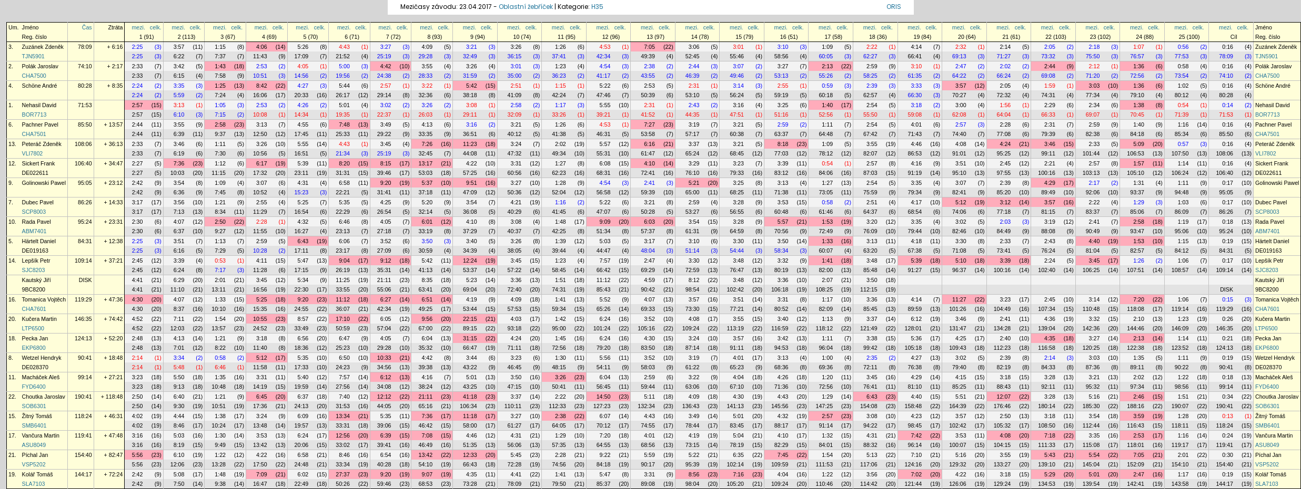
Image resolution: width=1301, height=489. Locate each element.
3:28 (738, 202)
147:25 (824, 406)
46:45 (515, 367)
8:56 (694, 474)
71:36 (781, 386)
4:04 (738, 377)
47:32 (515, 153)
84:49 (1004, 231)
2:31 (694, 85)
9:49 (220, 445)
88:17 (781, 425)
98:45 (915, 425)
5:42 (471, 85)
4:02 (137, 416)
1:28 (560, 183)
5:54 (1094, 455)
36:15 (515, 56)
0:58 (1183, 66)
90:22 (1182, 367)
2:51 (516, 85)
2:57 (385, 85)
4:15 (960, 377)
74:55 (648, 425)
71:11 (515, 348)
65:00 (692, 192)
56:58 (604, 192)
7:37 (220, 56)
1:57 (1138, 163)
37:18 (425, 192)
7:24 (220, 95)
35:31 (384, 270)
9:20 (385, 183)
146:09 (1180, 328)
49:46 (737, 75)
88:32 (870, 445)
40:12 (515, 134)
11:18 (470, 416)
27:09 (384, 250)
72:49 (826, 231)
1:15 (220, 47)
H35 (597, 6)
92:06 (1093, 192)
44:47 (604, 250)
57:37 (648, 231)
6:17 (261, 163)
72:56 (1137, 75)
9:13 (179, 386)
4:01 (916, 124)
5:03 (605, 241)
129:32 (957, 464)
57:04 (384, 328)
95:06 (1182, 231)
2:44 (694, 66)
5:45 (516, 455)
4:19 (471, 299)
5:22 (605, 85)
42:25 (559, 231)
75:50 (1093, 56)
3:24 (516, 144)
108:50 (1046, 425)
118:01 (1135, 445)
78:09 (85, 47)
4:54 (605, 66)
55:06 (384, 289)
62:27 (870, 56)
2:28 (1005, 124)
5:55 (605, 105)
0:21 (1227, 338)
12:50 (260, 134)
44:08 (470, 153)
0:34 (1227, 396)
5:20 (426, 202)
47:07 (604, 212)
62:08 (959, 114)
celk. (156, 27)
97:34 (1137, 386)
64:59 (737, 231)
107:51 (1135, 270)
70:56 (781, 231)
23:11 (302, 173)
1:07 (1138, 47)
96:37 (959, 270)
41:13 (425, 270)
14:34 (302, 114)
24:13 (302, 406)
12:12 (384, 396)
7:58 (220, 75)
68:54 (915, 212)
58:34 (781, 250)
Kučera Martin (39, 319)
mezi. (138, 27)
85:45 (870, 309)
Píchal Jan (35, 455)
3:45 (385, 144)
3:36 (516, 280)
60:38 (737, 134)
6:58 (344, 183)
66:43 (470, 464)
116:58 (1046, 348)
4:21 (516, 202)
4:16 (916, 163)
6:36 (179, 192)
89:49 (1048, 192)
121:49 (869, 328)
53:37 (470, 270)
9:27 (220, 231)
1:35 (1138, 358)
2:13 (827, 66)
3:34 (179, 358)
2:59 (872, 66)
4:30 (137, 299)
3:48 (738, 260)
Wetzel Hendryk (42, 358)
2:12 (1094, 66)
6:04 (426, 338)
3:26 (516, 47)
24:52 (260, 328)
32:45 (425, 153)
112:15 (869, 289)
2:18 (1094, 47)
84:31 (85, 241)
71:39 (1182, 114)
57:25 (470, 173)
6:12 (916, 319)
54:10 (425, 464)
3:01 (738, 47)
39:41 (384, 445)
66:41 (915, 56)
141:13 (735, 406)
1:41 (827, 260)
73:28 (470, 484)
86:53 (915, 153)
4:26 (303, 105)
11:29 (260, 212)
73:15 (692, 445)
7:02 (916, 474)
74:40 (959, 134)
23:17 (343, 250)
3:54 (179, 183)
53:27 (692, 212)
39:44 (559, 250)
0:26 (1227, 319)
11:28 (260, 270)
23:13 (343, 231)
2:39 (872, 85)
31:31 (343, 173)
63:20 (870, 250)
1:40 (827, 105)
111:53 (824, 464)
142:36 (1091, 328)
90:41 (85, 358)
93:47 (1137, 231)
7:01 (179, 348)
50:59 (343, 328)
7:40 (344, 396)
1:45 (560, 338)
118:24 (83, 416)
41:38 (559, 134)
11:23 (470, 144)
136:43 (691, 406)
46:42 (425, 425)
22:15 (470, 319)
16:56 (260, 289)
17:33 (302, 367)
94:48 (1182, 192)
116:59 (780, 328)
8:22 (220, 348)
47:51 (737, 114)
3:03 (1094, 85)
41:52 (648, 114)
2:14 (1005, 47)
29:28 (425, 56)
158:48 (913, 406)
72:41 (648, 173)
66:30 (915, 95)
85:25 (959, 386)
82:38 (1093, 134)
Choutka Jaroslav (43, 396)
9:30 (179, 406)
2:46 (1138, 396)
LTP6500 (33, 328)
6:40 (179, 396)
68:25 (737, 192)
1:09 (827, 47)
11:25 (343, 280)
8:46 (179, 425)
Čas (87, 27)
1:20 (827, 377)
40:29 (515, 212)
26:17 (343, 95)
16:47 (260, 484)
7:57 (605, 260)
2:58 (516, 105)
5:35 (344, 202)
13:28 (218, 464)
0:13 (1227, 416)
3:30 (738, 241)
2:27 (137, 163)
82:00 (826, 270)
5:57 (605, 144)
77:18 (1004, 212)
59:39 (648, 192)
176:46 (1002, 406)
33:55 (343, 289)
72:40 (515, 289)
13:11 (218, 289)
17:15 (302, 270)
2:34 (1094, 105)
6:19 (179, 153)
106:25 (1091, 270)
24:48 (302, 464)
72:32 (1004, 95)
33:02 (343, 445)
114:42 (869, 484)
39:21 (604, 114)
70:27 (959, 95)
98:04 (692, 484)
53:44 (470, 309)
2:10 (1138, 319)
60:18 (826, 95)
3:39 (783, 163)
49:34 (559, 153)
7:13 (179, 212)
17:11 (302, 250)
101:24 (602, 328)
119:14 (1180, 309)
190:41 (83, 396)
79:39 (1048, 134)
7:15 (220, 114)
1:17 (560, 105)
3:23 (738, 163)
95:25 (1004, 153)
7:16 (738, 474)
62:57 (870, 95)
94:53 (781, 348)
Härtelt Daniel (39, 241)
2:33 (137, 66)
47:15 (515, 386)
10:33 (384, 358)
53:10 (692, 95)
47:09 (470, 192)
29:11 (470, 114)
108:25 (824, 289)
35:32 (425, 348)
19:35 (343, 114)
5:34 (303, 280)
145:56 (780, 406)
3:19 (694, 124)
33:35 (425, 134)
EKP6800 (34, 348)
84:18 (1137, 134)
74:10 (85, 66)
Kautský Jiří (36, 280)
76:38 (915, 367)
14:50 (604, 396)
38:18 (470, 95)
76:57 (1137, 56)
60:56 (515, 173)
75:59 (870, 192)
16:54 (302, 212)
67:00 (425, 328)
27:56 (343, 386)
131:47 (957, 328)
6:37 (179, 231)
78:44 (692, 425)
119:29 (83, 299)
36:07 (343, 309)
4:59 (649, 280)
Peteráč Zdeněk (42, 144)
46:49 (425, 445)
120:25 (1091, 348)
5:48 (179, 367)
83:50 (648, 348)
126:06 (957, 484)
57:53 (515, 309)
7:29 (220, 250)
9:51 (471, 183)
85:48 (870, 270)
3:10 (783, 47)
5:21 (694, 183)
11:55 (260, 231)
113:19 (735, 328)
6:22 (179, 56)
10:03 (177, 173)
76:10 (692, 173)
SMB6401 (34, 425)
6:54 (385, 455)
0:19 (1227, 241)
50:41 (559, 386)
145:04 (1091, 464)
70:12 (604, 425)
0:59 (827, 85)
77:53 (1182, 56)
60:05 (826, 56)
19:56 (343, 75)
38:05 (515, 250)
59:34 (559, 309)
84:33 (1048, 367)
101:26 (957, 309)
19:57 (302, 425)
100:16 (1046, 173)
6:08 (605, 163)
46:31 (604, 134)
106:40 (83, 163)
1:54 (220, 319)
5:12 (960, 202)
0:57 (1183, 144)
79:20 (604, 348)
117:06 (869, 464)
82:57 (1137, 250)
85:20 (1004, 192)
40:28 (384, 464)
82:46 (959, 231)
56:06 (515, 445)
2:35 (872, 358)
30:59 (425, 250)
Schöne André (39, 85)
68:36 (781, 367)
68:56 (648, 445)
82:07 (870, 153)
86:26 (85, 202)
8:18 (783, 144)
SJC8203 (33, 270)
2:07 (827, 280)
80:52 (781, 309)
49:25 (425, 309)
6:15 (179, 75)
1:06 (1183, 260)
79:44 (915, 231)
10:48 (218, 386)
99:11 (1048, 153)
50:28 (648, 212)
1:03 (1183, 202)
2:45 (1005, 163)
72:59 (692, 270)
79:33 (737, 173)
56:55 (737, 212)
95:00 (559, 328)
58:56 (781, 56)
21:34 (343, 153)
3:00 (960, 105)
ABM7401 (34, 231)
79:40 (959, 367)
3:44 (471, 358)
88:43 (1004, 386)
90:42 (648, 289)
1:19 (1183, 222)
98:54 (692, 289)
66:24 (1004, 75)
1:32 (827, 435)
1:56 (1005, 105)
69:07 (1093, 114)
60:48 (781, 212)
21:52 (343, 56)
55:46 (737, 56)
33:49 (302, 328)
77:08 (1004, 134)
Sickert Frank (38, 163)
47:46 (604, 95)
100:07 (957, 445)
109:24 (691, 328)
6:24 (179, 270)
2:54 (872, 105)
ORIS (893, 6)
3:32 (783, 260)
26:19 (343, 270)
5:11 (649, 396)
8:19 (179, 445)
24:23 (343, 367)
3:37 (694, 144)
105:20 (735, 484)
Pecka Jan (35, 338)
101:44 (1091, 153)
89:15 (470, 328)
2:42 (137, 183)
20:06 (302, 445)
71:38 (781, 192)
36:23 (559, 75)
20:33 (302, 95)
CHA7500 (34, 75)
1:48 (560, 222)
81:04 (1093, 250)
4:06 (261, 47)
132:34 (646, 406)
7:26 (426, 144)
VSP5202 (34, 464)
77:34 (1093, 95)
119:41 (83, 435)
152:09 (1135, 464)
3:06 (694, 47)
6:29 (179, 280)
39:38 (425, 367)
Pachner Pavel (40, 124)
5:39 (303, 163)
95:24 (85, 222)
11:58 (260, 367)
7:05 (649, 47)
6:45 (261, 396)
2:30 (137, 222)
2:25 (137, 47)
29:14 (384, 95)
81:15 (1048, 212)
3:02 (385, 105)
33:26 (559, 114)
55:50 (870, 114)
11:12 (604, 280)
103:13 (1091, 173)
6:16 (649, 144)
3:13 (179, 105)
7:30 (220, 153)
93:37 (1137, 192)
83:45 (737, 425)
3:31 (516, 163)
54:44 (737, 250)
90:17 (648, 464)
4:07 (179, 222)
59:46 (384, 484)
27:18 (384, 231)
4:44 (179, 416)
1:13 (220, 241)
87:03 (870, 173)
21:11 (384, 280)
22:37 (384, 114)
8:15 (385, 163)
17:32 (260, 173)
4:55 (303, 124)
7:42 (916, 435)
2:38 (649, 66)
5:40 (303, 377)
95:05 (85, 183)
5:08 (179, 474)
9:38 (220, 484)
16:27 (302, 231)
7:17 (220, 270)
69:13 (959, 56)
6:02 (303, 474)
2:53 (261, 66)
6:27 (385, 299)
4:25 (385, 202)
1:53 (827, 222)
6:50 (344, 358)
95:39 (692, 464)
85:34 (1182, 134)
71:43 (915, 134)
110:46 (824, 484)
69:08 (1048, 75)
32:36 (425, 95)
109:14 (83, 260)
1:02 (1183, 85)
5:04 (738, 435)
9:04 (344, 260)
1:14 (1183, 163)
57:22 (515, 270)
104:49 (1002, 309)
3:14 (738, 85)
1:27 (560, 163)
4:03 (516, 319)
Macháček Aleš (41, 377)
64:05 (559, 425)
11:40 (260, 348)
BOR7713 (34, 114)
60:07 (826, 250)
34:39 (470, 250)
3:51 (960, 163)
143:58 (1180, 484)
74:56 (559, 464)
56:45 (604, 386)
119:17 (1180, 445)
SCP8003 (34, 212)
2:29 (1049, 105)
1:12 (220, 163)
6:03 (649, 222)
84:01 (826, 445)
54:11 (604, 367)
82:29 (781, 445)
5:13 (872, 455)
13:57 (218, 328)
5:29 (1049, 474)
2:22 (872, 47)
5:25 (303, 202)
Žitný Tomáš (37, 416)
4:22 (471, 163)
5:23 (471, 280)
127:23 (602, 406)
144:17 (83, 474)
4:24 (1005, 144)
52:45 (692, 56)
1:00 (827, 358)
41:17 (604, 75)
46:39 (692, 75)
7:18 (1049, 435)
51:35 (470, 445)
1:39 (560, 241)
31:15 (470, 338)
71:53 (85, 105)
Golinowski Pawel (44, 183)
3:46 (179, 144)
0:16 (1227, 47)
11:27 (959, 299)
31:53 (343, 406)
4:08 (960, 144)
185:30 (1091, 406)
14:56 (302, 75)
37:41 (559, 56)
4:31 (303, 183)
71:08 (959, 250)
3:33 (916, 85)
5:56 (605, 358)
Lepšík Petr (36, 260)
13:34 (343, 416)
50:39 (648, 95)
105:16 (646, 328)
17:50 (260, 464)
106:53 (1135, 153)
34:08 (384, 386)
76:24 (1048, 250)
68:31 (604, 173)
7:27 (649, 124)
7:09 (261, 474)
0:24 (1227, 435)
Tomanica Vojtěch (44, 299)
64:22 (959, 75)
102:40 (1046, 270)
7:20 (1138, 299)
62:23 (559, 173)
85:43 (604, 289)
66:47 (470, 348)
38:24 (425, 386)
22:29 (343, 212)
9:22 (605, 455)
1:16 (1183, 124)
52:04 (559, 192)
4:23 (916, 416)
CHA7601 (34, 309)
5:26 (303, 47)
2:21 (1049, 163)
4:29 (1049, 183)
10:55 (260, 319)
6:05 (385, 319)
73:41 (1004, 250)
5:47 (303, 260)
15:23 (302, 192)
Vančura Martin (40, 435)
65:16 (425, 406)
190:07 (1180, 406)
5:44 (344, 85)
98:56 (1182, 386)
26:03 (425, 114)
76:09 (870, 231)
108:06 (83, 144)
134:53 (1046, 484)
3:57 (179, 47)
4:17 (916, 202)
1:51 (560, 280)
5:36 (916, 338)
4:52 (137, 319)
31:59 (470, 75)
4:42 (385, 66)
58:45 (559, 270)
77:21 (737, 309)
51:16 (781, 114)
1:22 (1183, 377)
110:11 (513, 406)
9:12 (385, 260)
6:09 (303, 416)
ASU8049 (34, 445)
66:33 (1048, 114)
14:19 (260, 386)
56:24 (737, 95)
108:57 (1180, 270)
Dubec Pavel (38, 202)
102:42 (735, 289)
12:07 (1004, 396)
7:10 (916, 455)
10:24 (218, 425)
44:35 (692, 114)
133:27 (1002, 464)
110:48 (1091, 309)
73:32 (1048, 56)
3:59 (1138, 416)
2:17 (1094, 183)
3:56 (179, 202)
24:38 (384, 75)
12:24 (470, 260)
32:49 (470, 56)
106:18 (780, 289)
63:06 (692, 386)
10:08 (260, 114)
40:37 (515, 231)
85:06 (1137, 212)
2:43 (694, 105)
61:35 (915, 75)
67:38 (915, 250)
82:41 (959, 192)
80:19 (781, 270)
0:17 (1227, 183)
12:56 (343, 435)
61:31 (692, 231)
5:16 (1094, 396)
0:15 (1227, 299)
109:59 (780, 464)
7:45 (220, 192)
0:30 (1227, 455)
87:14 (692, 348)
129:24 (1002, 484)
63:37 (781, 134)
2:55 (783, 85)
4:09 (426, 47)
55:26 (826, 75)
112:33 (557, 406)
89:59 (915, 309)
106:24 (1180, 173)
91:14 (826, 425)
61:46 (826, 212)
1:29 (1138, 202)
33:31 (343, 425)
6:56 (303, 338)
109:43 (957, 348)
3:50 (426, 241)
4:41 (137, 280)
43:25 (470, 386)
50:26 (343, 484)
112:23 (1002, 348)
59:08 (915, 114)
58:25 (870, 75)
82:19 (1004, 367)
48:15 (559, 367)
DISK (85, 280)
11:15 (218, 173)
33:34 (343, 464)
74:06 (959, 212)
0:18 (1227, 222)
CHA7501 (34, 134)
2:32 (960, 47)
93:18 (515, 328)
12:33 (470, 455)
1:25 (220, 85)
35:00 (515, 75)
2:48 (137, 338)
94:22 (870, 425)
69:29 (648, 270)
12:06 (177, 464)
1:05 (220, 105)
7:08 (426, 435)
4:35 (1049, 338)
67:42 (870, 134)
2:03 (1005, 222)
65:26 (604, 309)
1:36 (1138, 66)
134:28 (1002, 328)
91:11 (737, 348)
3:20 (872, 222)
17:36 (260, 406)
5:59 (179, 95)
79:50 (559, 484)
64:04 (1004, 114)
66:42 (604, 270)
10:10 (218, 309)
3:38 (872, 338)
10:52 (260, 192)
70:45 (1137, 114)
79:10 (1137, 95)
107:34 (1046, 309)
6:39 (179, 134)
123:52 (1180, 348)
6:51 (426, 299)
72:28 (515, 464)
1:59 (1049, 85)
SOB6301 (34, 406)
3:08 (471, 105)
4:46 (916, 144)
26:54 (384, 212)
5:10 (960, 260)
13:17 (425, 163)
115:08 (1091, 445)
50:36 (515, 192)
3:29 (694, 163)
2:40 (1005, 338)
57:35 (559, 445)
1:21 (220, 202)
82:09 (826, 309)
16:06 (260, 95)
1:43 (220, 66)
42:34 (604, 56)
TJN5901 (33, 56)
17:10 (343, 319)
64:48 (826, 134)
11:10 (177, 289)
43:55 (648, 75)
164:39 (957, 406)
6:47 (344, 338)
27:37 (343, 474)
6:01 (426, 222)
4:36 (1049, 319)
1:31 (1138, 183)
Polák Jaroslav (40, 66)
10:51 (260, 75)
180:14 (1046, 406)
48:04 (648, 250)
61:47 (648, 153)
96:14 (915, 445)
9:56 (426, 319)
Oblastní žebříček (526, 6)
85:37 (604, 484)
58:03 (648, 367)
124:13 (83, 338)
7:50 (179, 484)
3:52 (385, 241)
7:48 (344, 124)
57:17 (692, 134)
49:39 (648, 56)
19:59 (302, 386)
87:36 (1093, 367)
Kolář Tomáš (37, 474)
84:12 (1182, 250)
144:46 (1135, 328)
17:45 (302, 134)
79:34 (915, 192)
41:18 (470, 396)
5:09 (1138, 144)
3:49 (385, 124)
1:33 (827, 241)
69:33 (648, 309)
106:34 (468, 406)
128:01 (913, 328)
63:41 (425, 289)
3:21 (471, 47)
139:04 (1046, 328)
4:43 (344, 47)
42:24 (559, 95)
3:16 (738, 105)
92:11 (1048, 386)
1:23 (560, 66)
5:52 (605, 299)
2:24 (137, 85)
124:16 (913, 464)
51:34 (604, 231)
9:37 (220, 134)
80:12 (1182, 95)
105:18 (913, 348)
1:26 (560, 47)
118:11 (1180, 425)
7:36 (179, 163)
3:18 (916, 105)
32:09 (515, 114)
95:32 (1093, 386)
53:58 (648, 134)
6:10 (179, 114)
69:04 (470, 289)
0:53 (220, 260)
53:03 (425, 173)
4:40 (1094, 241)
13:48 (260, 425)
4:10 (649, 163)
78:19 (737, 445)
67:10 (737, 386)
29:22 (384, 134)
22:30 (302, 289)
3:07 (738, 66)
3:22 (426, 85)
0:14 (1227, 105)
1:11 (827, 124)
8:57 (303, 319)
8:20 (344, 163)
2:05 (1049, 47)
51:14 (692, 250)
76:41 (870, 386)
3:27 (385, 47)
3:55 (426, 66)
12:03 (177, 328)
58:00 (470, 425)
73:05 (826, 192)
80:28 (85, 85)
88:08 (1048, 231)
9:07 (426, 474)
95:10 (959, 173)
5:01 (344, 105)
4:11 (261, 260)
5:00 (344, 66)
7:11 (179, 319)
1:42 (560, 319)
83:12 (781, 173)
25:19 (384, 56)
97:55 (1004, 173)
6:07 (605, 416)
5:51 (960, 396)
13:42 (260, 445)
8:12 (694, 280)
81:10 (915, 386)
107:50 (1180, 153)
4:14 (916, 47)
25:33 (343, 134)
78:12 (826, 153)
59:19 (781, 95)
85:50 (85, 124)
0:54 (1183, 105)
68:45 (737, 153)
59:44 (648, 386)
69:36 (826, 367)
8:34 (220, 212)
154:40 (83, 455)
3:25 (783, 105)
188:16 (1135, 406)
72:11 (870, 367)
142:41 (1135, 484)
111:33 (1046, 445)
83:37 (1093, 212)
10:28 (260, 250)
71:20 (1093, 75)
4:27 (303, 85)
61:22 (692, 367)
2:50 (220, 222)
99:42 (870, 348)
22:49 (302, 484)
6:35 (738, 455)
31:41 (384, 192)
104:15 (1002, 445)
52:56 (826, 114)
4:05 (303, 66)
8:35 (426, 280)
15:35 (260, 309)
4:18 (916, 241)
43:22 (470, 367)
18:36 (302, 348)
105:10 (1135, 173)
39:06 (384, 425)
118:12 (824, 328)
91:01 (959, 153)
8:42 (261, 85)
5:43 (1049, 455)
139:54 (1091, 484)
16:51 (302, 153)
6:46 (344, 222)
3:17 (137, 202)
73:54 (1182, 75)
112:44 (1091, 425)
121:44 (913, 484)
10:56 (260, 153)
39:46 (384, 173)
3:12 (1005, 202)
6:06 (344, 241)
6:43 (303, 241)
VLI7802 (32, 153)
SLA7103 (33, 484)
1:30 (560, 358)
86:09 (1182, 212)
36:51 (470, 134)
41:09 (515, 95)
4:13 (426, 124)
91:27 (915, 270)
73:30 (692, 309)
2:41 (649, 183)
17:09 (302, 56)
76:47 (737, 270)
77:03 (781, 153)
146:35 (83, 319)
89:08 (648, 484)
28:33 (425, 75)
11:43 (260, 56)
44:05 (384, 406)
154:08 (869, 406)
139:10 (1046, 464)
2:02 (1005, 66)
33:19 (425, 231)
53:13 (781, 75)
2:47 (960, 66)
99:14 (85, 377)
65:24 (692, 153)
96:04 (826, 348)
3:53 (783, 202)
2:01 (220, 280)
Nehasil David (39, 105)
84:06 (826, 173)
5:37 (426, 183)
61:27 (515, 425)
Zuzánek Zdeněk (43, 47)
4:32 (303, 222)
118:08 (1135, 309)
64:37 (870, 212)
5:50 (179, 377)
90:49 (1093, 231)
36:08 (470, 212)
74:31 (1048, 95)
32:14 (425, 212)
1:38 (1138, 105)
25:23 (343, 348)
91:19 (915, 173)
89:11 (1137, 367)
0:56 (1183, 47)
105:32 (1002, 425)
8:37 (179, 309)
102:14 (735, 464)
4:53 (605, 47)
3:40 (471, 241)
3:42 (179, 66)
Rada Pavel (36, 222)
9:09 (605, 222)
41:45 (559, 212)
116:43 (1135, 425)
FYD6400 (34, 386)
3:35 (179, 85)
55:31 (604, 153)
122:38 (1135, 348)
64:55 (604, 445)
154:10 (1180, 464)
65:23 (737, 367)
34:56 (384, 367)
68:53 (425, 484)
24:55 (302, 309)
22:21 (343, 192)
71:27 (1004, 56)
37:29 (470, 231)
